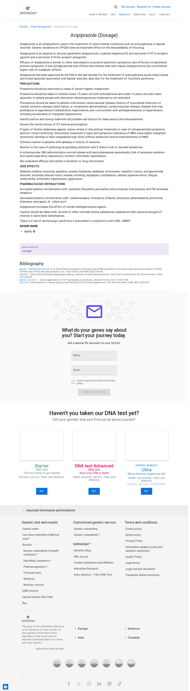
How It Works (98, 14)
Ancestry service (33, 584)
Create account (161, 6)
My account (128, 6)
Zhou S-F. (24, 282)
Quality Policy (133, 556)
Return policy (133, 534)
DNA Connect (30, 590)
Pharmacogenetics (41, 26)
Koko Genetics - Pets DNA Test (93, 574)
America (133, 628)
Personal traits (32, 572)
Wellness (29, 578)
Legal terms (132, 562)
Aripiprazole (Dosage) (66, 26)
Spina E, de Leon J (29, 280)
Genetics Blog (82, 550)
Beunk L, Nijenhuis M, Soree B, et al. (37, 269)
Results (124, 14)
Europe (83, 628)
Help (152, 14)
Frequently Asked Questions (142, 575)
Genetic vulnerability (86, 534)
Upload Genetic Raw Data (37, 597)
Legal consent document (140, 569)
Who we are (81, 556)
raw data (139, 14)
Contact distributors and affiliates (94, 562)
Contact (165, 14)
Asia (81, 637)
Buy (113, 14)
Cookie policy (133, 528)
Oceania (133, 637)
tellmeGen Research (86, 568)
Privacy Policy (134, 540)
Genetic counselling (85, 528)
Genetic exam (30, 528)
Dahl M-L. (24, 274)
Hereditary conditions (36, 560)
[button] (116, 7)
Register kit (144, 6)
